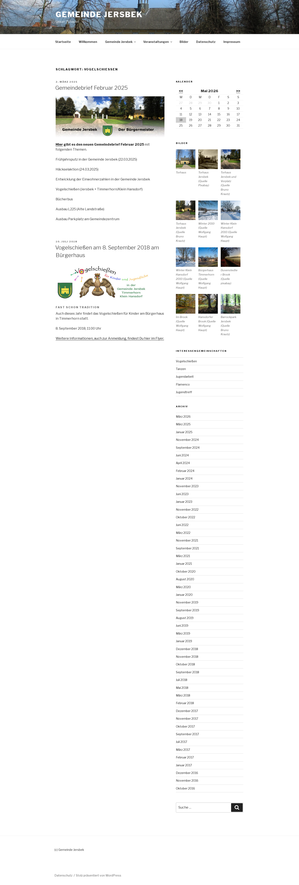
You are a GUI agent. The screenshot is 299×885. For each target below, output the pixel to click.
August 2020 (185, 579)
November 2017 (187, 718)
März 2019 (183, 633)
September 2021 (187, 548)
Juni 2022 (182, 525)
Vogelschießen (186, 361)
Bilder (184, 42)
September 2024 (188, 447)
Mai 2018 (182, 687)
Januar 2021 (184, 563)
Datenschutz (206, 42)
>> (238, 91)
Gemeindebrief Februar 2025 (91, 88)
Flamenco (183, 384)
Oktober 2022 (185, 517)
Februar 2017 (185, 757)
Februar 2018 (185, 703)
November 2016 (187, 780)
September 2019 (187, 610)
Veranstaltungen (158, 42)
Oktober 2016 (185, 788)
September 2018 (187, 672)
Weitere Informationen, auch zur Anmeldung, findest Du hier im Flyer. (110, 338)
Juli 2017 (181, 742)
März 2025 (183, 424)
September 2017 (187, 734)
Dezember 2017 (187, 711)
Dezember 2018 (187, 649)
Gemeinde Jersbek (99, 14)
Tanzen (181, 369)
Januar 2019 (184, 641)
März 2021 (183, 556)
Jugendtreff (184, 392)
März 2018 (183, 695)
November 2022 (187, 509)
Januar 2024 (184, 478)
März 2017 (183, 749)
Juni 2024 (182, 455)
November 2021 (187, 540)
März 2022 (183, 532)
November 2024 (187, 439)
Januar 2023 (184, 501)
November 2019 (187, 602)
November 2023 (187, 486)
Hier (59, 144)
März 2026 (183, 416)
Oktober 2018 (185, 664)
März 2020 (183, 587)
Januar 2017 (184, 765)
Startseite (63, 42)
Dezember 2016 (187, 773)
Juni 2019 (182, 625)
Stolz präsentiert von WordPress (98, 875)
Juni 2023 (182, 494)
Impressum (231, 42)
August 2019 (185, 618)
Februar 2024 (185, 471)
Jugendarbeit (185, 376)
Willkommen (88, 42)
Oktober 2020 (186, 571)
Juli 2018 (181, 680)
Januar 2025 (184, 432)
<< (181, 91)
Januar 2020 (184, 594)
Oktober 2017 (185, 726)
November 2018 (187, 656)
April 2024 (183, 463)
